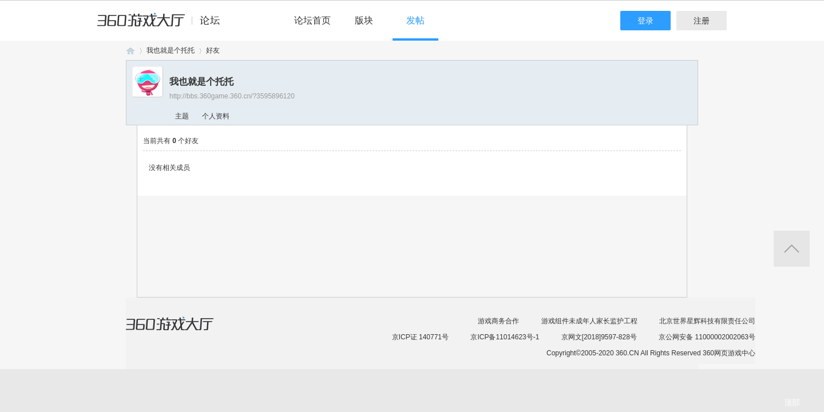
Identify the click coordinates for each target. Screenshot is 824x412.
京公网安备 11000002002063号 (707, 337)
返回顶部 (792, 249)
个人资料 (215, 116)
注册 (702, 20)
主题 (182, 116)
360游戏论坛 (130, 50)
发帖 (415, 20)
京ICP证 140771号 (420, 337)
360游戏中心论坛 (163, 25)
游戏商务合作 (498, 321)
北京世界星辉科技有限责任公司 (707, 321)
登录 (645, 20)
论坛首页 (312, 20)
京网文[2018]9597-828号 (599, 337)
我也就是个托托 (170, 50)
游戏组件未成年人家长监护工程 (589, 321)
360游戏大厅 (181, 330)
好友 (213, 50)
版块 (364, 20)
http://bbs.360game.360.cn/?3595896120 (232, 96)
